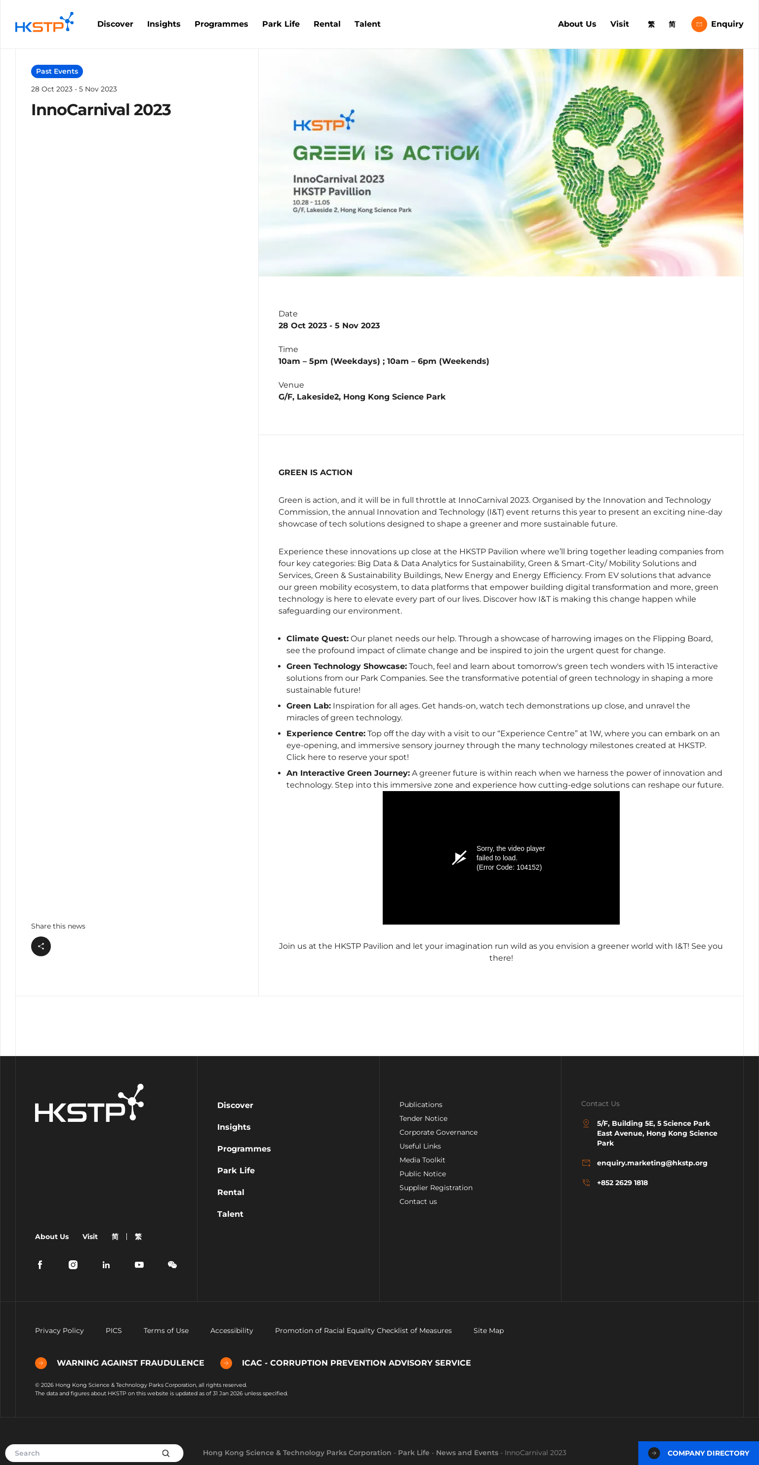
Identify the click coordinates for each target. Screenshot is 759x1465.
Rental (327, 24)
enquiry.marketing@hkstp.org (644, 1163)
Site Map (489, 1330)
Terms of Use (166, 1330)
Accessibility (231, 1330)
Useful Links (420, 1146)
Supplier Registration (436, 1187)
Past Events (57, 71)
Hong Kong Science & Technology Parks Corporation (297, 1452)
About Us (577, 24)
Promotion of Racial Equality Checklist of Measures (363, 1330)
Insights (164, 24)
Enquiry (717, 24)
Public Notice (422, 1173)
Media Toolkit (422, 1159)
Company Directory (698, 1453)
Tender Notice (423, 1118)
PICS (114, 1330)
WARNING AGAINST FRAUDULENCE (119, 1363)
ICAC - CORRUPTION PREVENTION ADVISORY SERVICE (345, 1363)
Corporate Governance (438, 1132)
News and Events (467, 1452)
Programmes (221, 24)
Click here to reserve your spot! (347, 757)
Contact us (418, 1201)
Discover (115, 24)
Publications (420, 1104)
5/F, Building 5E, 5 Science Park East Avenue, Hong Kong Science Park (649, 1133)
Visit (619, 24)
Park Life (281, 24)
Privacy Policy (59, 1330)
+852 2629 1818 (614, 1183)
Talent (368, 24)
